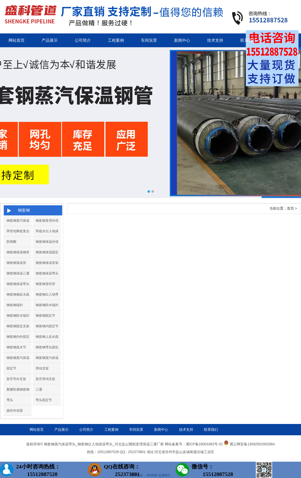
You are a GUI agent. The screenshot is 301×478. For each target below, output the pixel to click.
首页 (290, 208)
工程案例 (116, 40)
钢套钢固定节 (45, 315)
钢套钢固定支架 (18, 326)
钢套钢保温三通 (18, 273)
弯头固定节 (44, 400)
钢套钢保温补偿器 (45, 247)
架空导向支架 (16, 379)
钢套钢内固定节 (47, 326)
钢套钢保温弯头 (47, 273)
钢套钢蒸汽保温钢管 (45, 363)
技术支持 (215, 40)
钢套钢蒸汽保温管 (16, 226)
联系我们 (248, 40)
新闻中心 (182, 40)
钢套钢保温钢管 (18, 252)
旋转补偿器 (15, 410)
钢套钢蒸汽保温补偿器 (16, 363)
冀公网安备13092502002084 (252, 444)
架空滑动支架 (45, 379)
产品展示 (50, 40)
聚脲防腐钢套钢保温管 (16, 395)
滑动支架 (42, 368)
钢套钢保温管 (16, 263)
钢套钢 (24, 210)
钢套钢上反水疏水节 (45, 342)
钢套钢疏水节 (16, 347)
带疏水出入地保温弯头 (45, 236)
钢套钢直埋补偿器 (45, 226)
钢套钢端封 (15, 305)
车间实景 (149, 40)
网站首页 (17, 40)
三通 (39, 389)
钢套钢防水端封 (47, 305)
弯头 (10, 400)
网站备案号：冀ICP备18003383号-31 (194, 444)
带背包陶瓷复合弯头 (16, 236)
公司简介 (83, 40)
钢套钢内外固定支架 (16, 342)
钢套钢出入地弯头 (45, 300)
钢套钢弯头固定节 (45, 352)
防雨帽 (11, 242)
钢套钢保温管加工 (45, 268)
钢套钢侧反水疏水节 (16, 300)
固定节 (11, 368)
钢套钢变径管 (45, 284)
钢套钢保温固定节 (45, 257)
